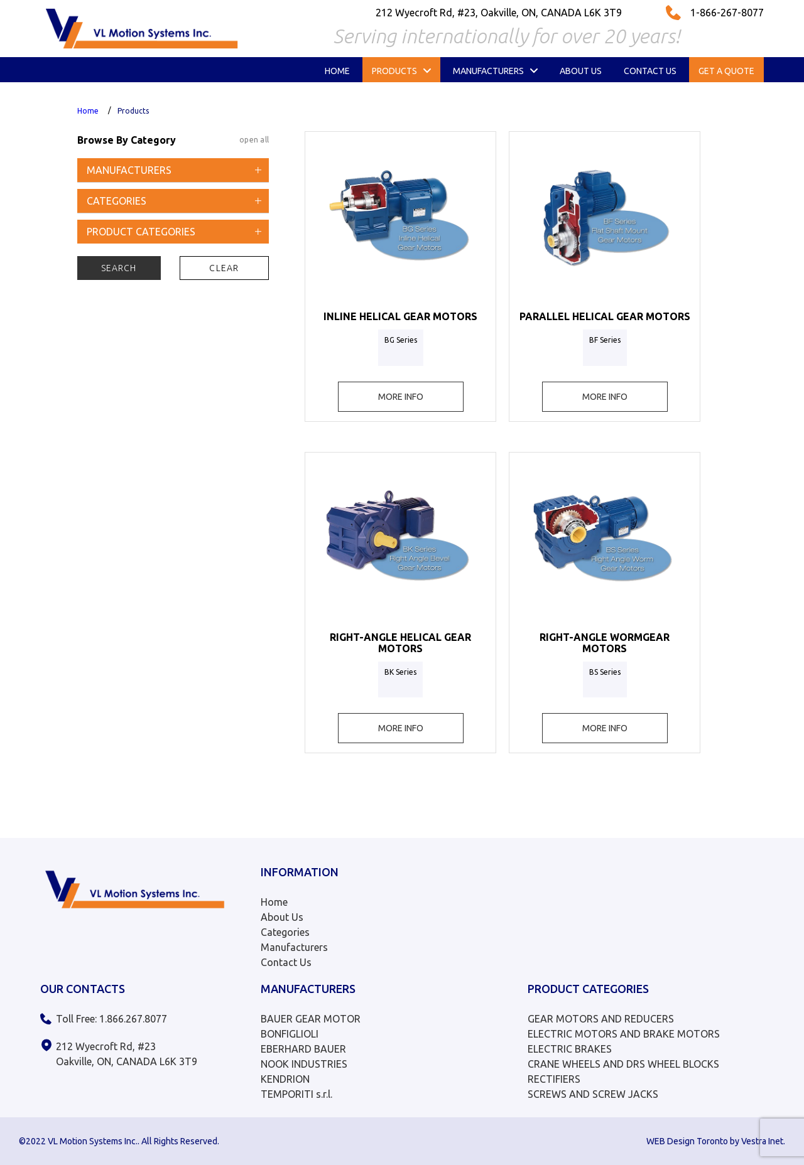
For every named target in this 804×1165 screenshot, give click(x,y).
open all (254, 140)
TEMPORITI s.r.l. (296, 1094)
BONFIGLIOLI (289, 1033)
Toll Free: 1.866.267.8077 (111, 1018)
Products (133, 111)
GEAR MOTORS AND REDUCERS (601, 1018)
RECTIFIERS (554, 1079)
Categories (285, 932)
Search (119, 268)
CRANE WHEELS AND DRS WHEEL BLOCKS (623, 1064)
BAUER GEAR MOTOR (311, 1018)
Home (88, 111)
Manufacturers (294, 947)
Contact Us (286, 962)
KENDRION (285, 1079)
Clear (224, 268)
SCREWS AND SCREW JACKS (593, 1094)
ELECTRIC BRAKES (570, 1049)
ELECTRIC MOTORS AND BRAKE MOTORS (624, 1033)
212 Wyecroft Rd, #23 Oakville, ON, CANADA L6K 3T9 (126, 1054)
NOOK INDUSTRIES (304, 1064)
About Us (282, 917)
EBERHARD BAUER (303, 1049)
